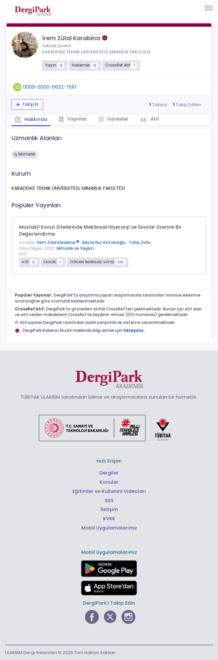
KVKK (109, 518)
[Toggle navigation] (208, 8)
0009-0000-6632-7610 (49, 87)
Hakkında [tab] (31, 119)
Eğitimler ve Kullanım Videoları (109, 491)
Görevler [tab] (113, 119)
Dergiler (109, 473)
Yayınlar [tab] (73, 119)
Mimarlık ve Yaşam (75, 248)
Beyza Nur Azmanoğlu (104, 242)
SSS (109, 500)
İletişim (109, 509)
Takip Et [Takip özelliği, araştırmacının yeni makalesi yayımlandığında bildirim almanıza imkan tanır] (30, 104)
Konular (109, 482)
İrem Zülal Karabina (58, 242)
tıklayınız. (134, 330)
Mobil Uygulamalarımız (109, 528)
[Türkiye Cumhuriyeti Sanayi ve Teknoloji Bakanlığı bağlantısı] (109, 427)
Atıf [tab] (154, 119)
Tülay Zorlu (140, 242)
